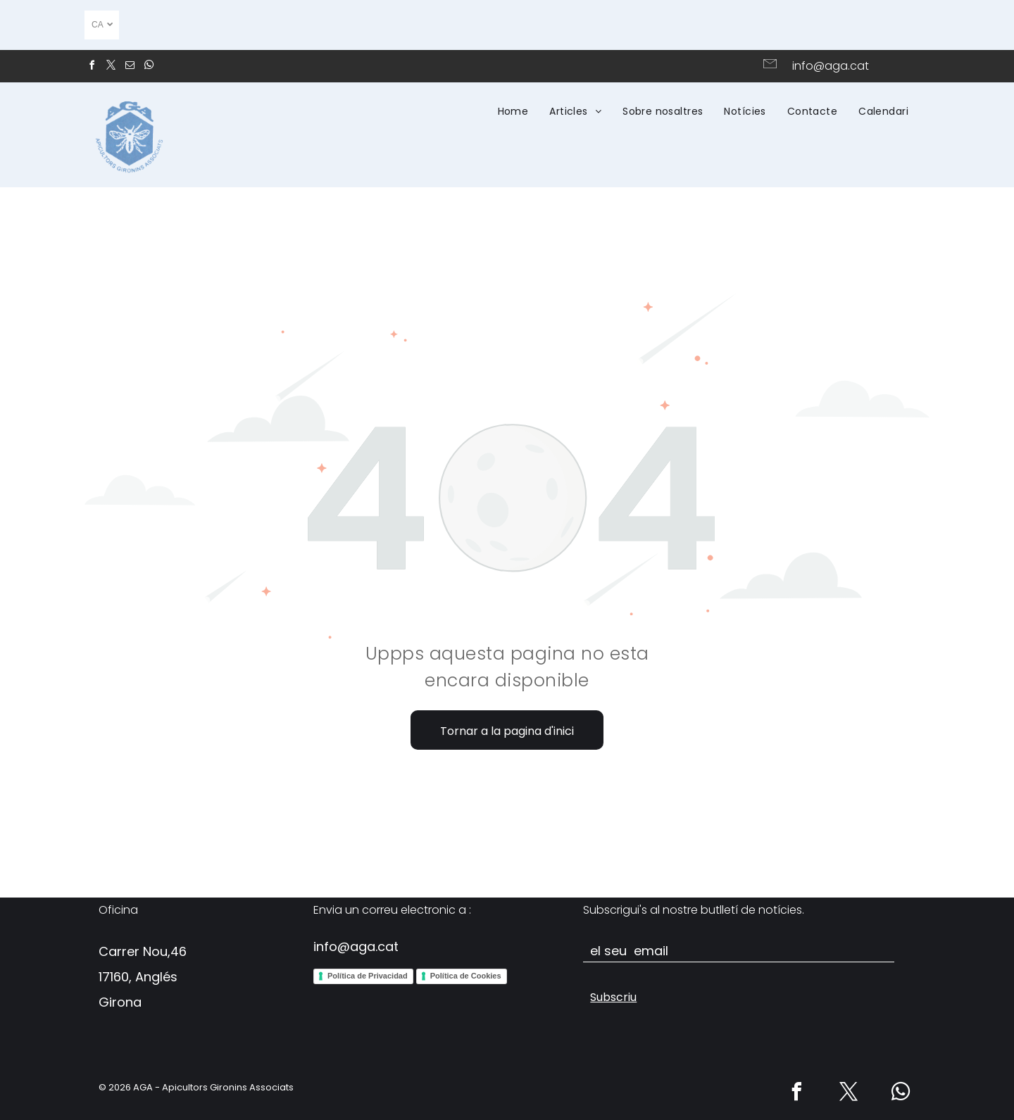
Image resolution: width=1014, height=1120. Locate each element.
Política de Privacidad (367, 975)
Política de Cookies (465, 975)
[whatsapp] (149, 67)
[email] (130, 67)
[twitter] (111, 67)
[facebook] (91, 67)
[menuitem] (513, 111)
